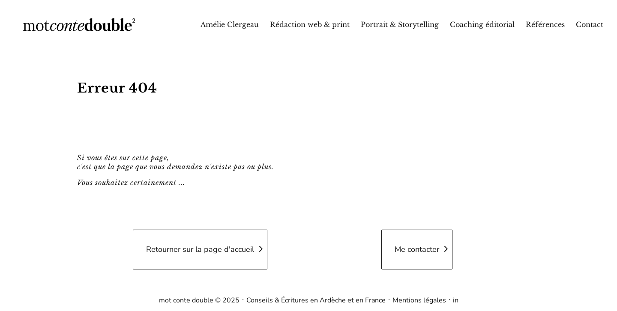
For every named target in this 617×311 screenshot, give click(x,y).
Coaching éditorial (482, 25)
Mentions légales (419, 300)
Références (545, 25)
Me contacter (417, 249)
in (455, 300)
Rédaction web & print (310, 25)
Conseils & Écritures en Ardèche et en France (316, 300)
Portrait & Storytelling (400, 25)
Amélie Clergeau (230, 25)
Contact (589, 25)
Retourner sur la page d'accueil (200, 249)
